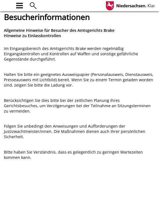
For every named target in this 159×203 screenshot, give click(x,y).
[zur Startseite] (7, 5)
